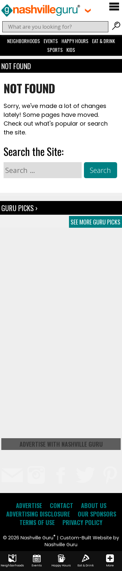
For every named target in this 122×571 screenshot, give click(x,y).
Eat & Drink (103, 40)
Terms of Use (37, 522)
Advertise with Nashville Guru (61, 444)
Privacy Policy (82, 522)
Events (51, 40)
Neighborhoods (23, 40)
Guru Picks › (19, 208)
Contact (61, 505)
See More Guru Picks (95, 222)
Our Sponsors (97, 514)
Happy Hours (74, 40)
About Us (93, 505)
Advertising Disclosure (38, 514)
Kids (70, 49)
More (110, 560)
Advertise (29, 505)
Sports (55, 49)
